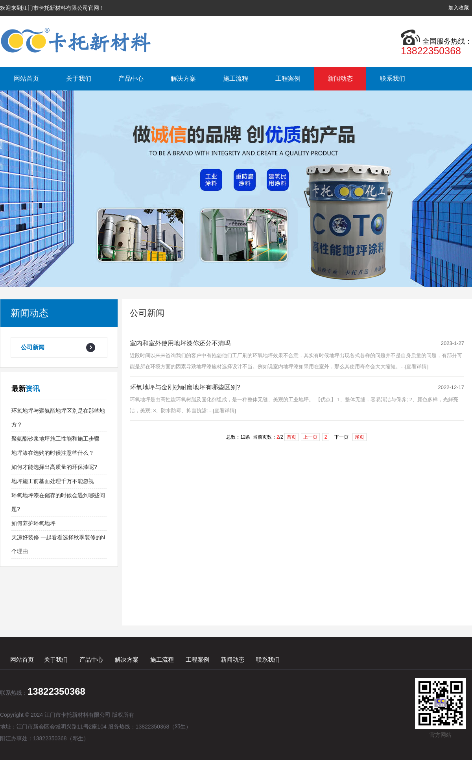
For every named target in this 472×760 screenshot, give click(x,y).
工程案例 (288, 78)
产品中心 (131, 78)
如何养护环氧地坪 (33, 523)
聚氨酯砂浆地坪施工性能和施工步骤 (55, 438)
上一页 (310, 437)
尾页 (359, 437)
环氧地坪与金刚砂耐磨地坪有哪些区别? (185, 387)
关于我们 (78, 78)
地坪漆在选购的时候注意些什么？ (52, 453)
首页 (291, 437)
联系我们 (392, 78)
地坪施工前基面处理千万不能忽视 (52, 481)
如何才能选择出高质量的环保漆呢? (54, 467)
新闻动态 (340, 78)
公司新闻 (32, 347)
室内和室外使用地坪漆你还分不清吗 (180, 343)
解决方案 (183, 78)
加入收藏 (458, 8)
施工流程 (235, 78)
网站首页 (26, 78)
